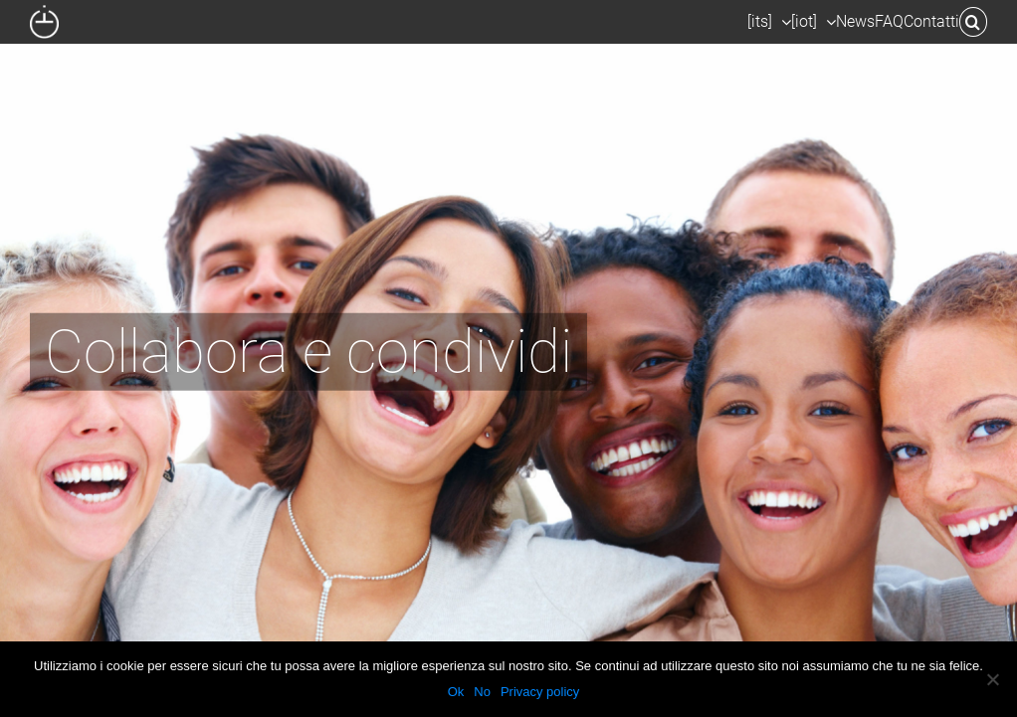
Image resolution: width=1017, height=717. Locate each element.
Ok (456, 691)
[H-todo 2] (508, 358)
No (482, 691)
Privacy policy (540, 691)
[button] (973, 22)
